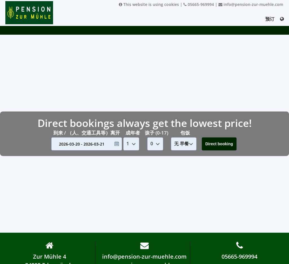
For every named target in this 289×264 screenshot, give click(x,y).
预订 (269, 19)
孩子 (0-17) (156, 132)
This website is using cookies (149, 4)
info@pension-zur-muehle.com (250, 4)
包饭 (185, 132)
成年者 (133, 132)
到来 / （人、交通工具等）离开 (86, 132)
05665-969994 (198, 4)
